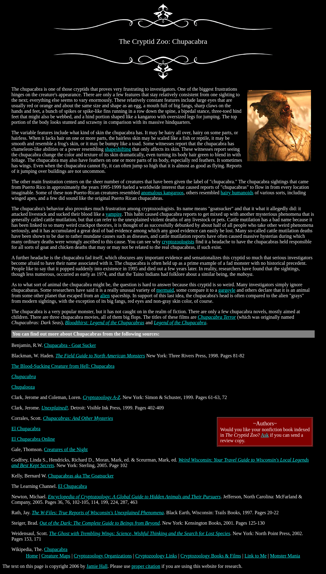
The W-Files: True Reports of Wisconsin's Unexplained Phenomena (98, 512)
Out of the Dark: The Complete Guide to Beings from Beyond (100, 523)
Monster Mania (285, 555)
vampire (114, 214)
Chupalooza (23, 387)
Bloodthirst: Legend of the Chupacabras (104, 322)
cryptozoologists (178, 241)
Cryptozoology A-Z (101, 397)
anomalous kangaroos (162, 192)
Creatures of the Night (66, 449)
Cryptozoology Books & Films (210, 555)
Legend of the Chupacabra (180, 322)
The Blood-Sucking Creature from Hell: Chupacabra (62, 366)
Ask (265, 435)
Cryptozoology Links (156, 555)
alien (105, 295)
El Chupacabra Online (33, 439)
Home (32, 555)
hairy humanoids (237, 192)
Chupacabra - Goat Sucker (70, 345)
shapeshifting (118, 149)
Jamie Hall (97, 566)
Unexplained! (54, 407)
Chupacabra (23, 376)
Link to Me (256, 555)
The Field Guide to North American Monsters (100, 355)
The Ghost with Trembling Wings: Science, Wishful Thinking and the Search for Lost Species (139, 533)
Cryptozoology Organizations (103, 555)
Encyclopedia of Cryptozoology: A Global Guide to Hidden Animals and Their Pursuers (134, 496)
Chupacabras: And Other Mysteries (78, 418)
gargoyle (227, 290)
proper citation (145, 566)
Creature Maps (55, 555)
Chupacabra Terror (217, 317)
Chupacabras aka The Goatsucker (81, 475)
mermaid (165, 290)
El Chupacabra (25, 428)
